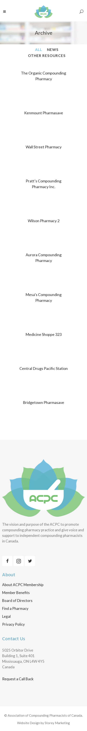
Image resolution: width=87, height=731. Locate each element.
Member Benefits (16, 593)
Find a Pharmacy (15, 608)
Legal (6, 616)
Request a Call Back (18, 679)
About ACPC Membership (22, 585)
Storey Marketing (57, 723)
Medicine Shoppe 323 (43, 334)
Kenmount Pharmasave (43, 112)
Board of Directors (17, 600)
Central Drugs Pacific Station (43, 368)
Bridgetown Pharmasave (43, 402)
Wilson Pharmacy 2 (43, 220)
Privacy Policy (13, 624)
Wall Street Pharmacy (44, 146)
